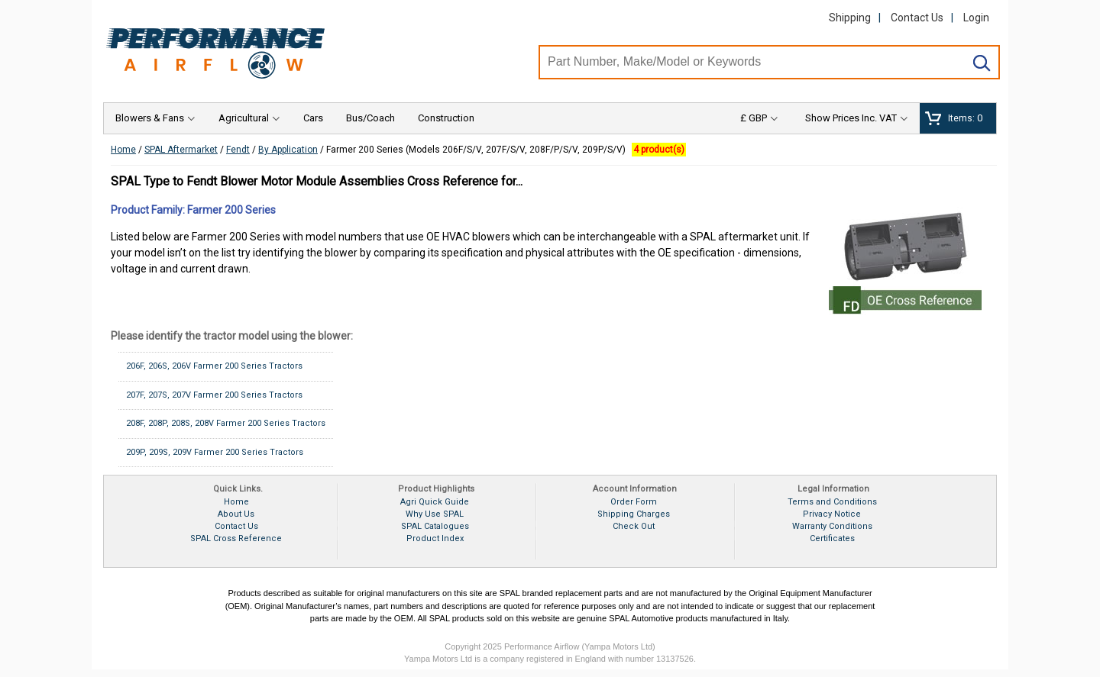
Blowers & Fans (149, 118)
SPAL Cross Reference (236, 538)
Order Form (633, 502)
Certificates (832, 538)
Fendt (238, 149)
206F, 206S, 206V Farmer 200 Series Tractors (214, 366)
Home (123, 149)
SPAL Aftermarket (181, 149)
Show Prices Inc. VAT (851, 118)
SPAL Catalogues (435, 526)
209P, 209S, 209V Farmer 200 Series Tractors (214, 452)
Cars (313, 118)
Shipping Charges (633, 514)
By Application (288, 149)
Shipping (850, 17)
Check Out (634, 526)
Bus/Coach (370, 118)
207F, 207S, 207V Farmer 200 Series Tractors (214, 395)
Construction (446, 118)
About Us (236, 514)
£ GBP (753, 118)
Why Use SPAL (435, 514)
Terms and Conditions (832, 502)
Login (976, 17)
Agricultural (243, 118)
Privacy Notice (832, 514)
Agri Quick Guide (434, 502)
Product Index (435, 538)
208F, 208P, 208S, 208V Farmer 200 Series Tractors (225, 423)
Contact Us (917, 17)
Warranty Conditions (832, 526)
